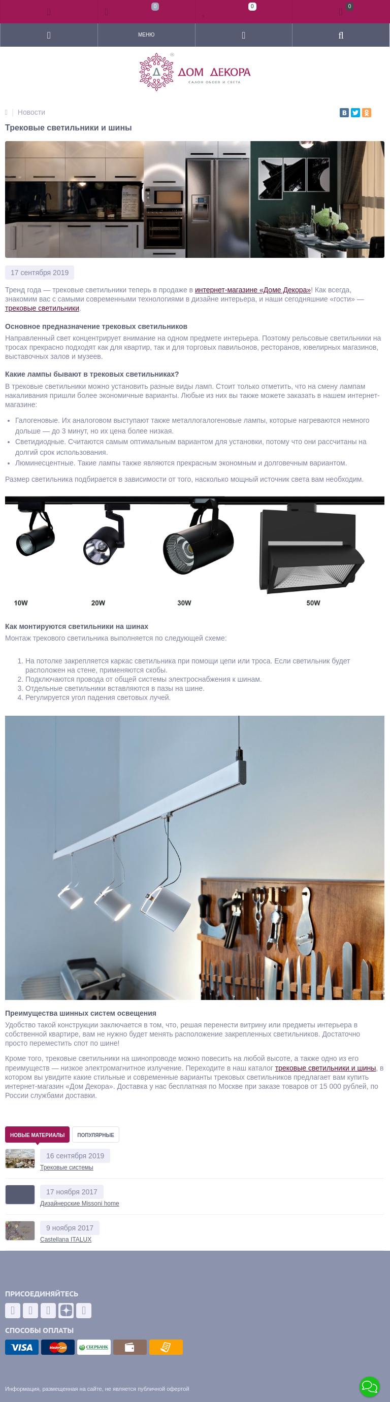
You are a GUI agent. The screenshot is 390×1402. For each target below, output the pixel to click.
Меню (146, 35)
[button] (370, 1387)
